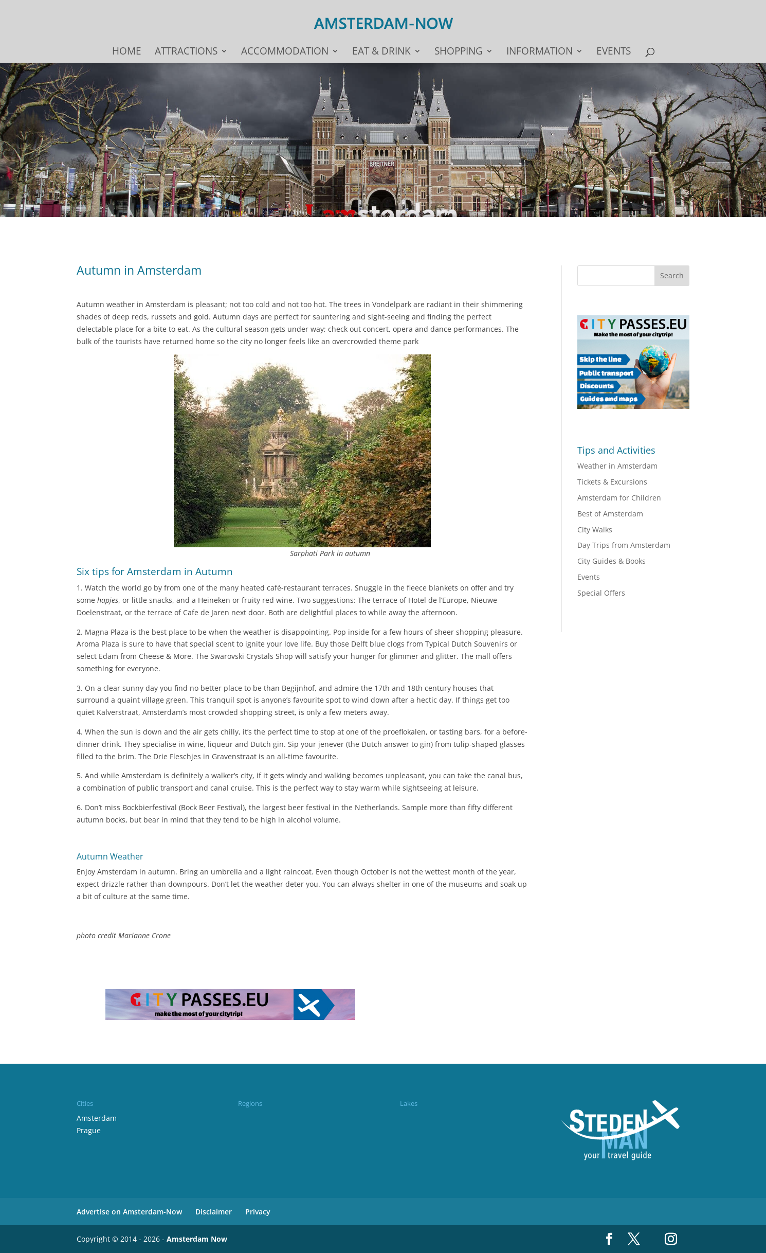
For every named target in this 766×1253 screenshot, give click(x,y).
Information (539, 52)
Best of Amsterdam (610, 513)
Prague (89, 1130)
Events (613, 52)
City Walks (594, 529)
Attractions (186, 52)
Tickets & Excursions (612, 482)
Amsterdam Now (197, 1239)
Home (126, 52)
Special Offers (601, 593)
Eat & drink (381, 52)
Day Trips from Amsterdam (623, 545)
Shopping (458, 52)
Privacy (257, 1211)
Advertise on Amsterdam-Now (129, 1211)
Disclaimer (213, 1211)
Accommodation (285, 52)
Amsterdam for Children (619, 498)
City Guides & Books (611, 561)
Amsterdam (97, 1118)
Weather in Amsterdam (617, 466)
